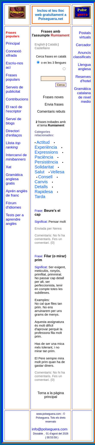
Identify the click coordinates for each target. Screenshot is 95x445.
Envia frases (54, 104)
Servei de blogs (13, 121)
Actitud (43, 142)
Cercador (83, 45)
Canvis (41, 181)
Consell (45, 176)
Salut (39, 172)
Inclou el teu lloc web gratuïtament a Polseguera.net (50, 15)
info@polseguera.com (49, 429)
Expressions (46, 152)
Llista (13, 145)
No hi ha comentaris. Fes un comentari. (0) (50, 238)
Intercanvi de (16, 157)
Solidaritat (44, 167)
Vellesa (57, 172)
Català (52, 44)
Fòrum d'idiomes (13, 205)
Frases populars (13, 77)
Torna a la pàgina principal (50, 395)
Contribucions (17, 99)
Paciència (44, 157)
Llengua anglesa (84, 67)
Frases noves (53, 97)
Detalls (41, 186)
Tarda (40, 196)
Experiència (46, 147)
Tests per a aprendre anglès (15, 219)
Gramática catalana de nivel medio (82, 95)
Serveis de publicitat (14, 89)
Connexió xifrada (13, 53)
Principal (13, 43)
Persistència (46, 162)
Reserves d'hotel (83, 79)
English (40, 44)
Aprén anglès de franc (16, 193)
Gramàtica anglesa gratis (14, 179)
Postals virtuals (85, 35)
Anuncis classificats (82, 55)
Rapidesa (44, 191)
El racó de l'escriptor (14, 109)
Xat (8, 167)
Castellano (42, 48)
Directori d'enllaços (14, 133)
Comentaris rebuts (51, 111)
